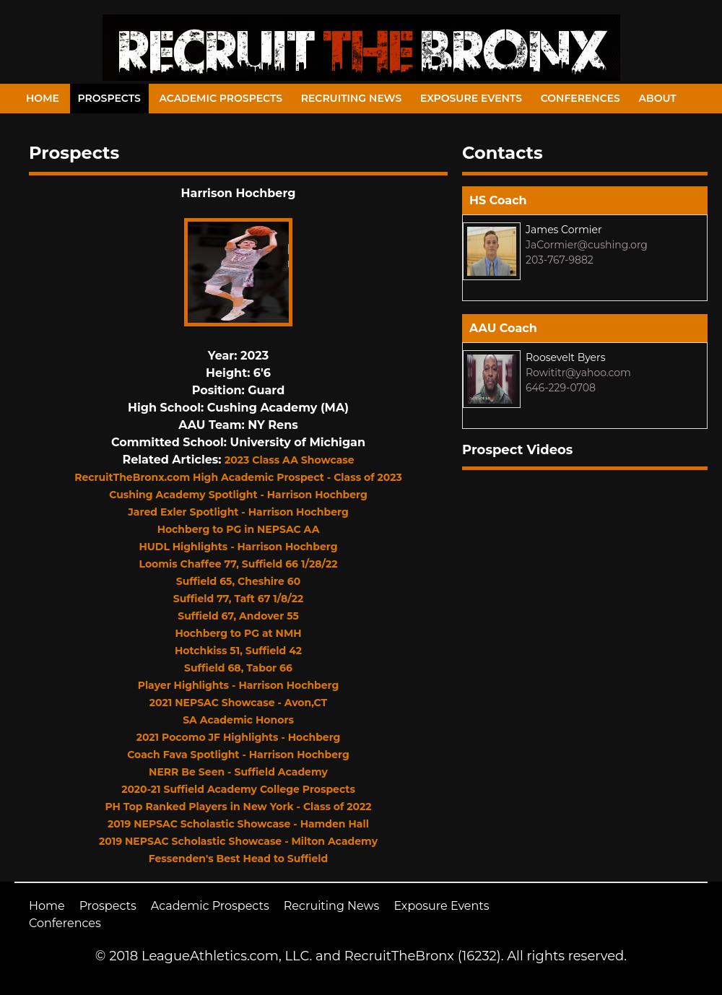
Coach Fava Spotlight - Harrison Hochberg (238, 754)
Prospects (109, 98)
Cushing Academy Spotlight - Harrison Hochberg (238, 494)
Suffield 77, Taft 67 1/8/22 (238, 598)
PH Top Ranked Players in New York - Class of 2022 (238, 806)
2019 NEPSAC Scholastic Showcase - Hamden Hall (238, 823)
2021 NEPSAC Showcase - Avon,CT (238, 702)
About (658, 98)
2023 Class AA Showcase (289, 459)
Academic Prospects (220, 98)
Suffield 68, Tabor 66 (238, 667)
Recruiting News (351, 98)
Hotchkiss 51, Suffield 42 (238, 650)
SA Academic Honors (238, 719)
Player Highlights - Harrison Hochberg (238, 685)
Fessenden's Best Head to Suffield (239, 858)
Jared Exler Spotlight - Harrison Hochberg (238, 511)
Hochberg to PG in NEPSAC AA (238, 529)
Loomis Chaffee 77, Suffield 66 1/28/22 (238, 563)
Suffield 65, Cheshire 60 (238, 581)
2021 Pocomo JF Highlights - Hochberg (238, 737)
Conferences (580, 98)
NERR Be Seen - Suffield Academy (238, 771)
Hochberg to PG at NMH (238, 633)
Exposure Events (471, 98)
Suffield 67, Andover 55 (238, 615)
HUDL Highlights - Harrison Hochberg (238, 546)
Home (42, 98)
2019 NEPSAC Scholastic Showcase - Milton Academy (238, 841)
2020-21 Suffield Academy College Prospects (238, 789)
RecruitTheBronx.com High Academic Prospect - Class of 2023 (238, 477)
